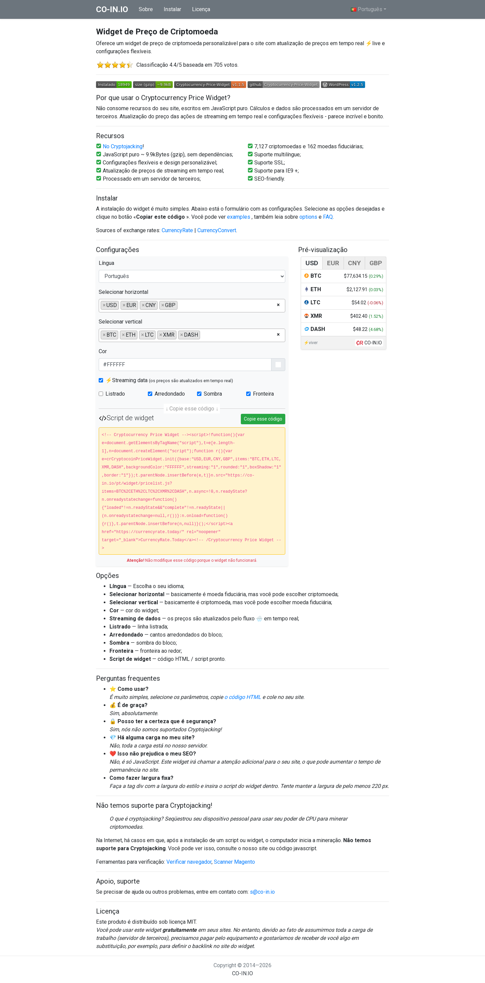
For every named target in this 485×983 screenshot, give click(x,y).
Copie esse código (263, 419)
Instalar (172, 9)
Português (366, 9)
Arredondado (170, 394)
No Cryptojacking (122, 146)
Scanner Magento (234, 862)
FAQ (328, 217)
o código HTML (242, 697)
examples (239, 217)
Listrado (115, 394)
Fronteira (263, 394)
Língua (106, 263)
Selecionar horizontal (123, 292)
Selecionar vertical (120, 321)
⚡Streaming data (169, 380)
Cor (103, 351)
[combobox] (192, 305)
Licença (201, 9)
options (309, 217)
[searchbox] (181, 305)
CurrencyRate (177, 230)
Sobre (146, 9)
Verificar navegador (189, 862)
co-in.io (112, 9)
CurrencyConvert (216, 230)
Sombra (213, 394)
